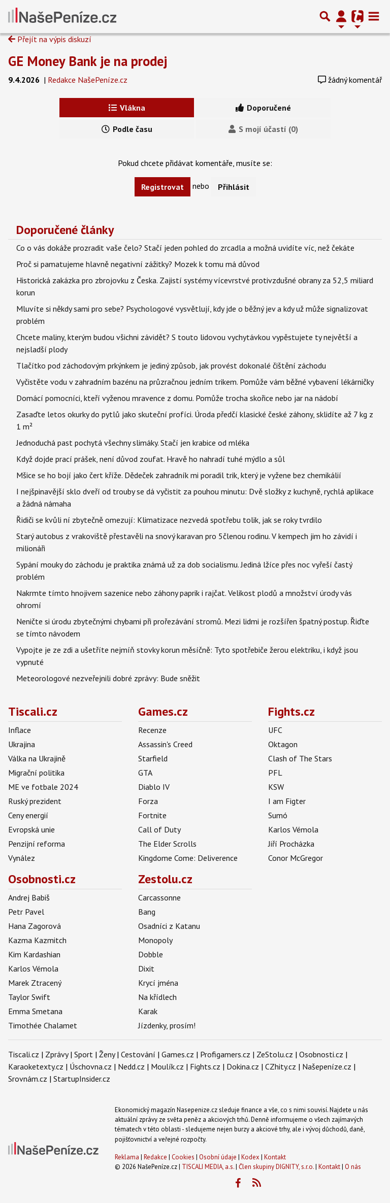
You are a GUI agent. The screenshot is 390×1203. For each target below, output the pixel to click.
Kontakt (275, 1157)
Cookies (183, 1157)
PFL (275, 772)
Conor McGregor (295, 858)
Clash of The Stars (300, 758)
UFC (275, 730)
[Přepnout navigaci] (341, 16)
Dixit (146, 968)
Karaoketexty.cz (35, 1066)
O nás (353, 1166)
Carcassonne (159, 897)
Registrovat (162, 187)
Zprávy (56, 1054)
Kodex (251, 1157)
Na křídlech (157, 997)
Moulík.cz (167, 1066)
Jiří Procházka (291, 844)
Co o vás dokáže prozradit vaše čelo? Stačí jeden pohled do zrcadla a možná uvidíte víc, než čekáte (185, 248)
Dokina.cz (242, 1066)
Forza (148, 801)
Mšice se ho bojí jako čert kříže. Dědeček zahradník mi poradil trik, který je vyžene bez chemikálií (178, 475)
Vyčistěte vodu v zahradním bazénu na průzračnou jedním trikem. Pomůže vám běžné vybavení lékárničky (195, 382)
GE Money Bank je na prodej (87, 61)
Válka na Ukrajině (37, 758)
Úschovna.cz (91, 1066)
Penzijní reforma (36, 844)
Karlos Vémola (293, 829)
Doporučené (263, 108)
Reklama (127, 1157)
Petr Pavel (26, 912)
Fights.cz (291, 711)
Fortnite (152, 815)
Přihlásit (233, 187)
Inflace (19, 730)
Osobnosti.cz (42, 879)
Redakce (155, 1157)
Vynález (21, 858)
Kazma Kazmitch (37, 940)
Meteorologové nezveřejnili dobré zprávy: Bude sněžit (108, 678)
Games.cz (163, 711)
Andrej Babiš (29, 897)
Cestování (138, 1054)
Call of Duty (159, 829)
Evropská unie (31, 829)
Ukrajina (21, 744)
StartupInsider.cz (81, 1079)
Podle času (127, 129)
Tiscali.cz (32, 711)
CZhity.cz (280, 1066)
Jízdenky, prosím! (167, 1025)
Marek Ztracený (34, 983)
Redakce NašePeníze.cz (87, 80)
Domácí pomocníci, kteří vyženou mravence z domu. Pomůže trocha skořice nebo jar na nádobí (177, 398)
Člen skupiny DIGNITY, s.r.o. (276, 1166)
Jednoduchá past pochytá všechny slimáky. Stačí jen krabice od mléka (132, 443)
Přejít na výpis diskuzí (49, 39)
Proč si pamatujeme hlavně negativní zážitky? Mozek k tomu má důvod (137, 264)
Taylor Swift (29, 997)
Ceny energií (28, 815)
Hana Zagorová (34, 926)
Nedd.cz (131, 1066)
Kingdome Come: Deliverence (188, 858)
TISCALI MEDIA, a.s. (208, 1166)
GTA (145, 772)
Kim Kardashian (34, 954)
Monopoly (155, 940)
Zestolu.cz (165, 879)
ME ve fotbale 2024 (43, 787)
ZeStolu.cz (274, 1054)
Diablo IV (154, 787)
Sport (83, 1054)
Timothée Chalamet (42, 1025)
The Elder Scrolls (167, 844)
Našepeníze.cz (326, 1066)
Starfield (153, 758)
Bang (146, 912)
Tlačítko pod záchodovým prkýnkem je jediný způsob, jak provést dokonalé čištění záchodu (171, 365)
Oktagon (283, 744)
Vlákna (127, 108)
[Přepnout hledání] (325, 16)
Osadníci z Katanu (169, 926)
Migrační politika (36, 772)
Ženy (107, 1054)
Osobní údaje (218, 1157)
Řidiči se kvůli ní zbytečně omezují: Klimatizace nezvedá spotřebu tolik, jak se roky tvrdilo (169, 520)
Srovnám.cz (27, 1079)
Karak (147, 1011)
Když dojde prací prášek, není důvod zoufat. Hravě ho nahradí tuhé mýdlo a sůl (150, 459)
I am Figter (287, 801)
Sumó (277, 815)
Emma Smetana (35, 1011)
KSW (276, 787)
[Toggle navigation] (374, 16)
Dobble (150, 954)
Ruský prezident (34, 801)
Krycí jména (158, 983)
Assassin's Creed (165, 744)
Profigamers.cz (225, 1054)
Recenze (152, 730)
